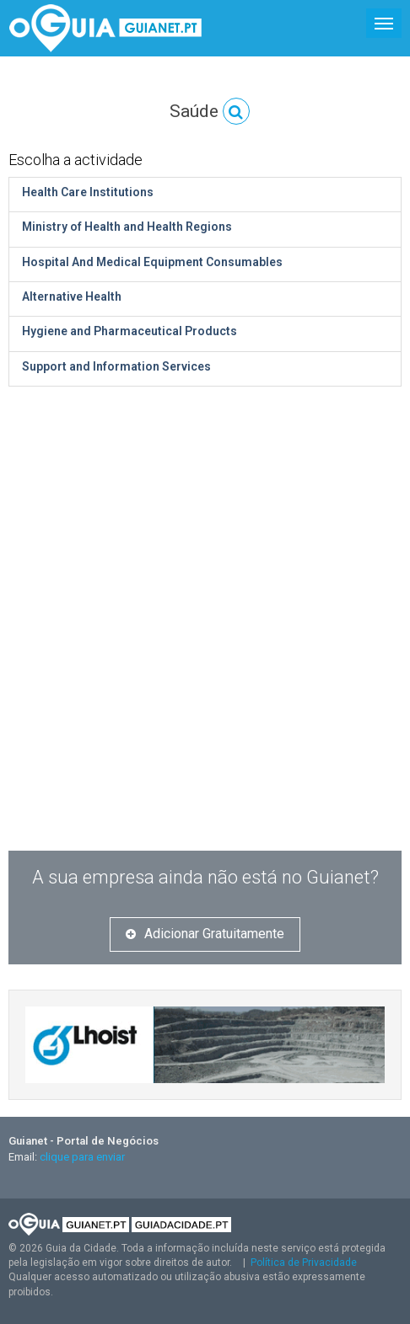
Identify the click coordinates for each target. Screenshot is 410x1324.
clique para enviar (82, 1156)
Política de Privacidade (304, 1262)
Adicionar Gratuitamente (205, 934)
